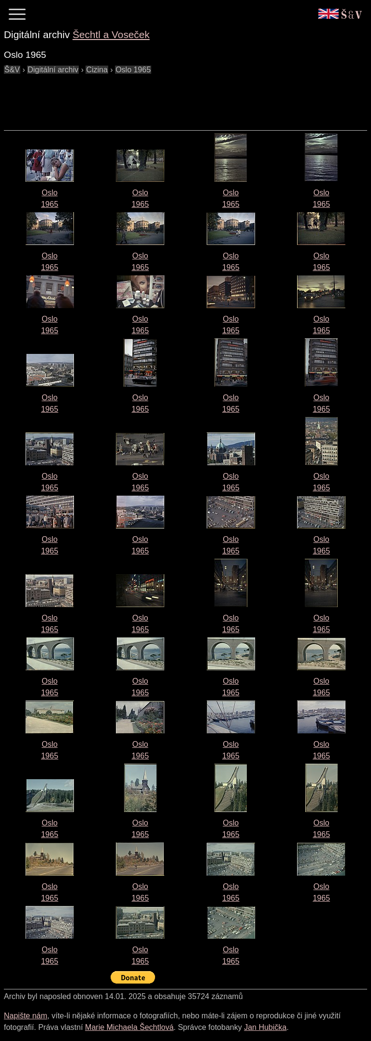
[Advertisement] (180, 97)
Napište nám (25, 1016)
